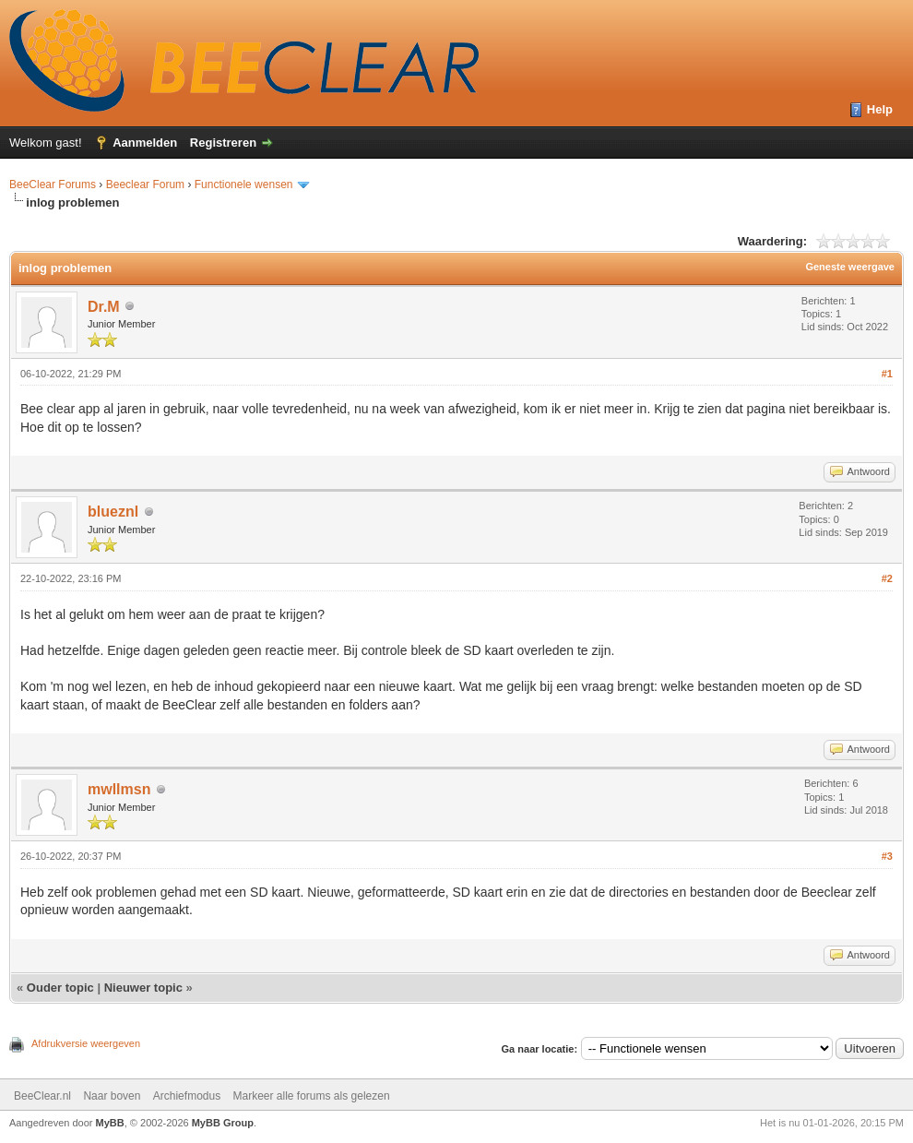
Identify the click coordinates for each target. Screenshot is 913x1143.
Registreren (223, 142)
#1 (887, 373)
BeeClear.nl (42, 1095)
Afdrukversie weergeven (85, 1043)
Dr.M (104, 307)
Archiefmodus (186, 1095)
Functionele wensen (244, 184)
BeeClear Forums (52, 184)
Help (880, 109)
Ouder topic (60, 987)
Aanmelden (145, 142)
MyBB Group (223, 1122)
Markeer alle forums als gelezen (311, 1095)
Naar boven (111, 1095)
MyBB (110, 1122)
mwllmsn (119, 789)
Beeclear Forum (147, 184)
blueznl (113, 511)
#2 (887, 578)
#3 (887, 856)
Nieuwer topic (143, 987)
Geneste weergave (850, 266)
